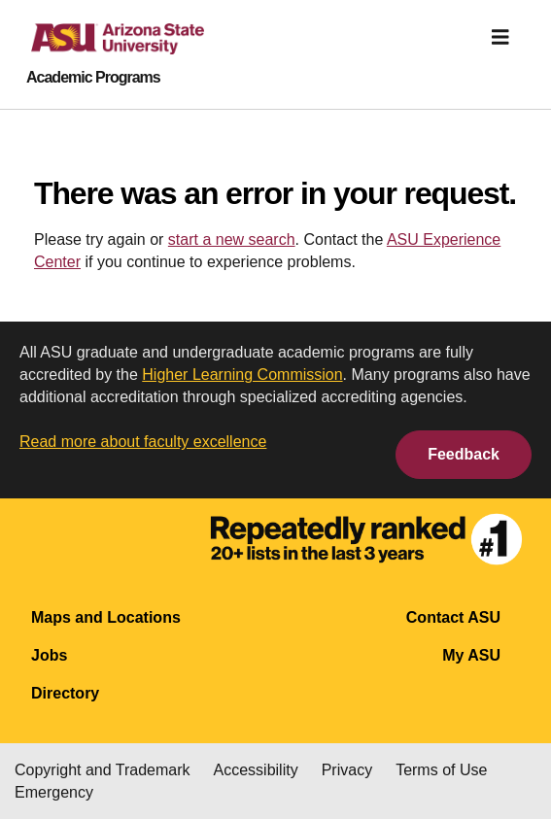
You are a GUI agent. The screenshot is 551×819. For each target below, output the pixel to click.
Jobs (49, 655)
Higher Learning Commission (242, 374)
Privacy (347, 770)
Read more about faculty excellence (142, 441)
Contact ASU (453, 617)
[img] (500, 37)
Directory (65, 693)
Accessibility (256, 770)
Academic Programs (93, 77)
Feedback (463, 454)
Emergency (54, 792)
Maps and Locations (106, 617)
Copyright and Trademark (102, 770)
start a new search (231, 239)
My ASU (471, 655)
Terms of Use (441, 770)
